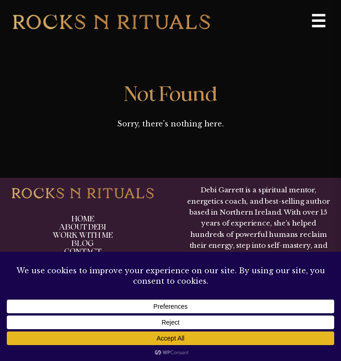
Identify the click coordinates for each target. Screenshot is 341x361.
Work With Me (83, 235)
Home (82, 219)
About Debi (82, 227)
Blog (82, 243)
